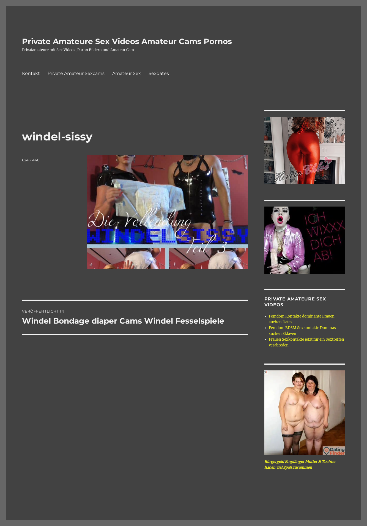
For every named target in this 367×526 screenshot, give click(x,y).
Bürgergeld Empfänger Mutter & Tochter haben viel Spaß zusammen (300, 464)
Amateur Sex (126, 73)
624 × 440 (31, 160)
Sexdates (159, 73)
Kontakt (31, 73)
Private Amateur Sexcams (76, 73)
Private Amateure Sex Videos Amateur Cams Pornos (127, 41)
